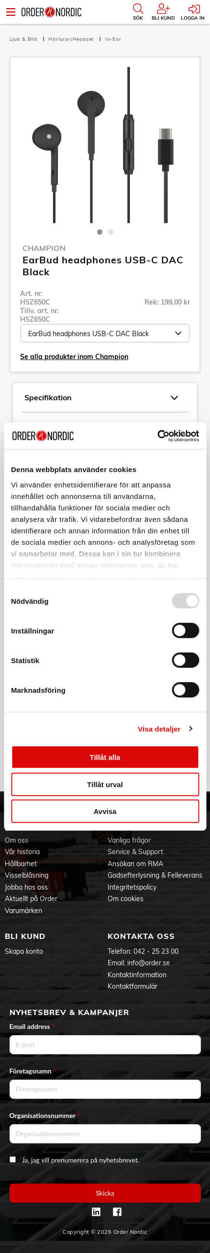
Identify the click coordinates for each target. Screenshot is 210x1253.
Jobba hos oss (26, 887)
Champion (44, 248)
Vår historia (22, 851)
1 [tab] (99, 231)
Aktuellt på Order (31, 898)
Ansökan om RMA (135, 863)
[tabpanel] (105, 145)
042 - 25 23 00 (155, 951)
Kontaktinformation (137, 975)
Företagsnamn (33, 1071)
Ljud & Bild (24, 39)
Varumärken (23, 910)
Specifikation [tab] (101, 398)
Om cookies (126, 898)
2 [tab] (110, 231)
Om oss (16, 840)
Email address (32, 1026)
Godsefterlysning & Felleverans (155, 875)
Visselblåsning (26, 875)
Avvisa (105, 811)
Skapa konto (24, 951)
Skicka (105, 1193)
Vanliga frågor (129, 840)
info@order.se (148, 963)
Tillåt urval (105, 784)
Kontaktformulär (132, 986)
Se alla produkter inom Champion (74, 356)
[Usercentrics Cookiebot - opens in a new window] (157, 435)
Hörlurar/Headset (72, 39)
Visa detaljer (159, 728)
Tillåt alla (105, 757)
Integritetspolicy (132, 887)
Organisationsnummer (45, 1115)
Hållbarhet (21, 863)
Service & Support (135, 851)
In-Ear (113, 39)
